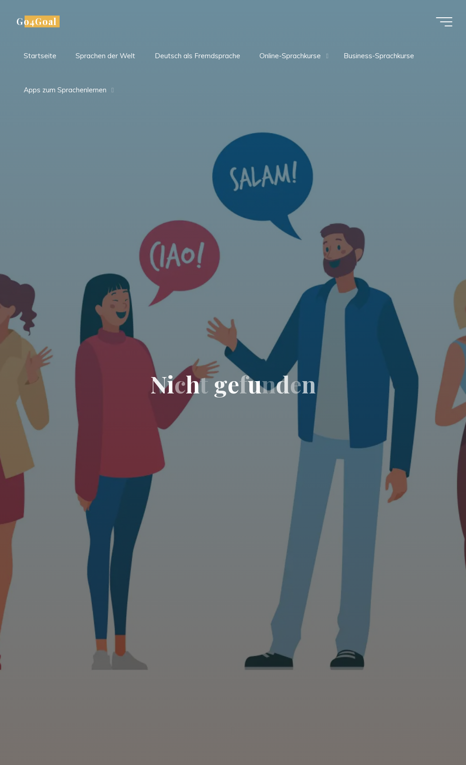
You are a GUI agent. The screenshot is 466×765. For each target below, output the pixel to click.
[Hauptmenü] (444, 21)
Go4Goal (36, 21)
